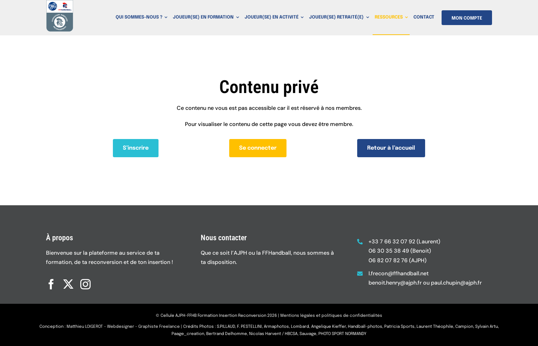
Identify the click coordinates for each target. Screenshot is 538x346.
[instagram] (85, 279)
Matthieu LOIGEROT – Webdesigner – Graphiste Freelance (123, 333)
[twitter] (68, 279)
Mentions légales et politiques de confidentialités (331, 321)
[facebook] (51, 279)
